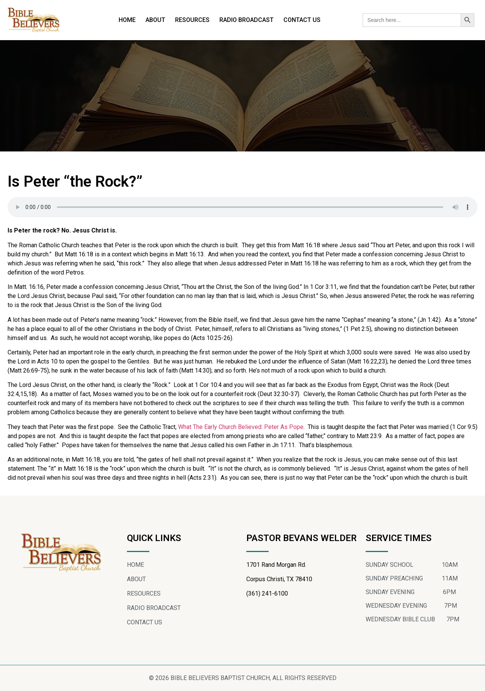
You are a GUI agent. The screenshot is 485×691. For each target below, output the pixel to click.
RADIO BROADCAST (246, 19)
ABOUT (155, 19)
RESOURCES (192, 19)
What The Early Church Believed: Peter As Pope (241, 427)
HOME (127, 19)
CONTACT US (302, 19)
